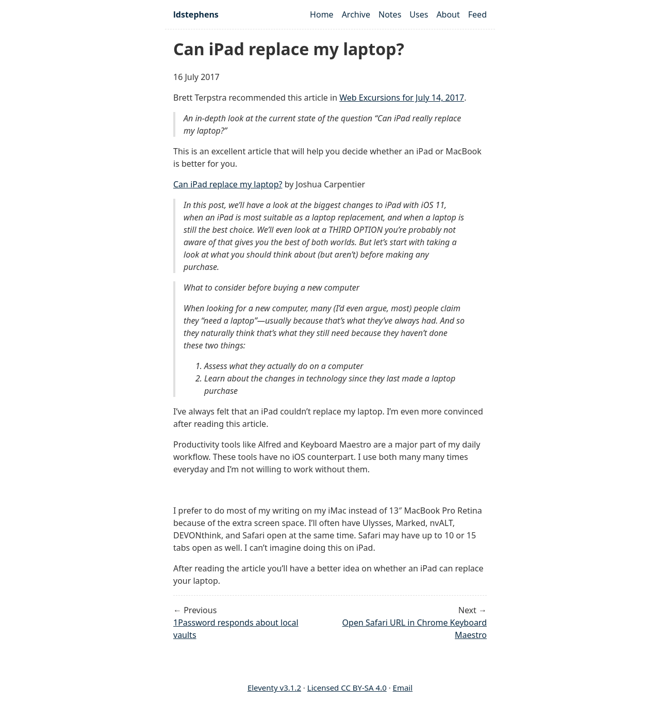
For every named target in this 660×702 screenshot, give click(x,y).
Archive (356, 14)
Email (403, 687)
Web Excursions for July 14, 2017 (401, 97)
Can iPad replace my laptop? (228, 184)
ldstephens (196, 14)
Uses (418, 14)
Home (322, 14)
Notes (389, 14)
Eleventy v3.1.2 (274, 687)
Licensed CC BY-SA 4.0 (347, 687)
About (447, 14)
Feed (477, 14)
